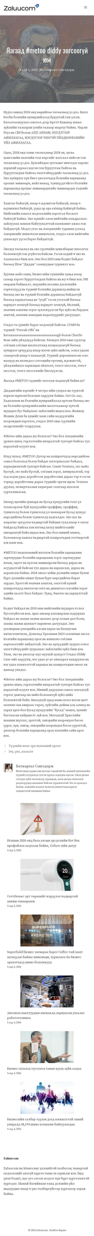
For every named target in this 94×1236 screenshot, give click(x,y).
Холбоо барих (57, 1230)
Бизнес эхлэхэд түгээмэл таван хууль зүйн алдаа (44, 1069)
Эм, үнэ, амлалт (21, 752)
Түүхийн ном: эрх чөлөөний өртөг (35, 746)
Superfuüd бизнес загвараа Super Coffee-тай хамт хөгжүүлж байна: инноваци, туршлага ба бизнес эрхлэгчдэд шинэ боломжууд (45, 957)
